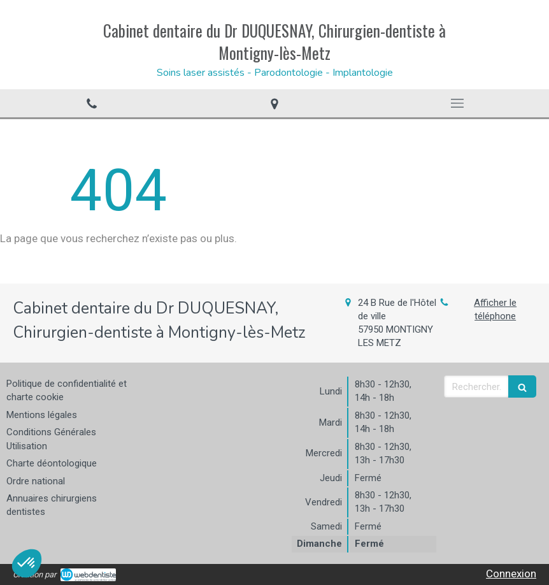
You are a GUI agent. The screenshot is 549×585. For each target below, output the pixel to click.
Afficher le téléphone (495, 309)
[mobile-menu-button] (457, 103)
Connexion (511, 573)
